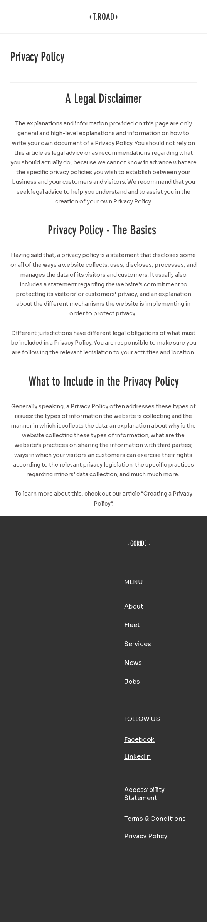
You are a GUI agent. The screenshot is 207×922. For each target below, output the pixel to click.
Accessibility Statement (144, 794)
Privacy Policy (145, 836)
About (133, 606)
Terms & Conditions (155, 819)
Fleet (132, 625)
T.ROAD (103, 17)
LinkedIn (137, 757)
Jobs (132, 682)
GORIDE (138, 543)
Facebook (139, 740)
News (133, 663)
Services (137, 644)
